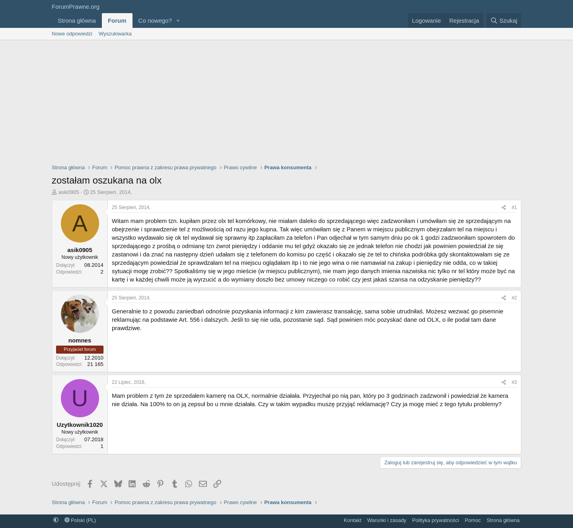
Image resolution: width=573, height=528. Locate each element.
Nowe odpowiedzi (72, 34)
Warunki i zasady (387, 520)
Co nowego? (155, 20)
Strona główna (77, 20)
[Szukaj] (503, 20)
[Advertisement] (286, 100)
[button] (178, 20)
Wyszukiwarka (115, 34)
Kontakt (352, 520)
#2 (514, 298)
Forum (117, 20)
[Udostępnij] (504, 207)
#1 (514, 207)
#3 (514, 382)
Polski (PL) (80, 520)
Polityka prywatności (435, 520)
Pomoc (473, 520)
